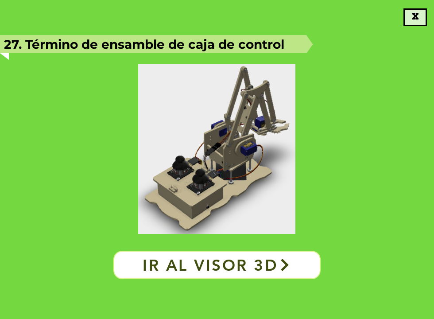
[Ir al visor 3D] (217, 265)
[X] (415, 17)
